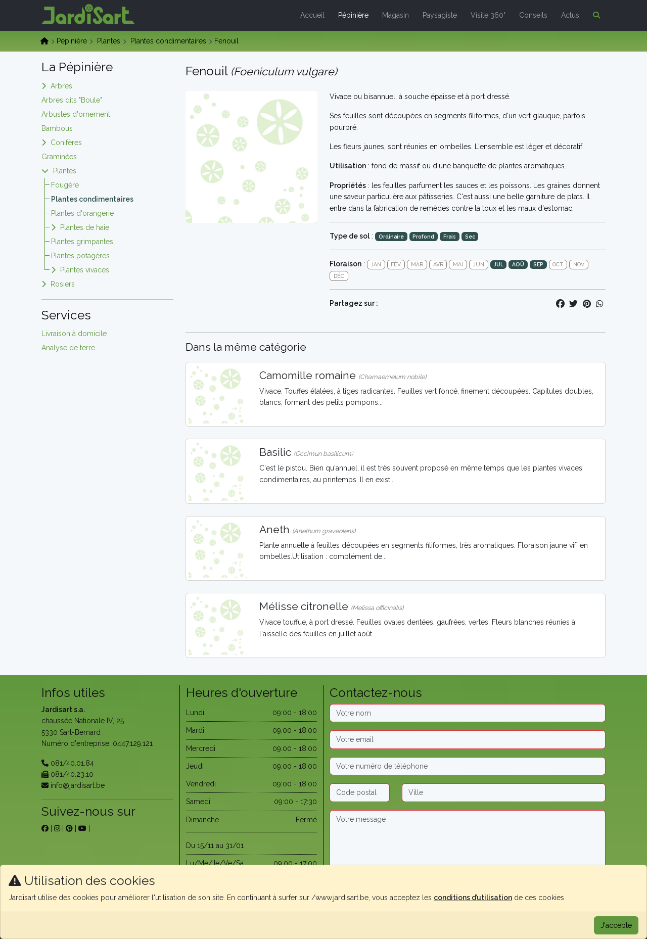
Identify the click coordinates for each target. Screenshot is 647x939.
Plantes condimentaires (168, 41)
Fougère (65, 185)
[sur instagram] (57, 828)
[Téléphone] (468, 766)
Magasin (395, 15)
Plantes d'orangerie (82, 213)
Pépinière (353, 15)
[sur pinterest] (69, 828)
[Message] (468, 842)
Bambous (57, 128)
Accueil (312, 15)
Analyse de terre (68, 348)
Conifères (66, 142)
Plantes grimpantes (82, 242)
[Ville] (504, 792)
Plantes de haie (84, 227)
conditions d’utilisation (473, 898)
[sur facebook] (45, 828)
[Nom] (468, 713)
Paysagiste (440, 15)
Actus (570, 15)
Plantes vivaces (84, 270)
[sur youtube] (82, 828)
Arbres (61, 86)
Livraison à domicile (74, 334)
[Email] (468, 739)
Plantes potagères (80, 256)
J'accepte (616, 925)
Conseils (533, 15)
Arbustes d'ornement (75, 114)
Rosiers (63, 284)
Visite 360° (488, 15)
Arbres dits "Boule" (71, 100)
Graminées (59, 157)
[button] (594, 15)
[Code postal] (360, 792)
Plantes (108, 41)
